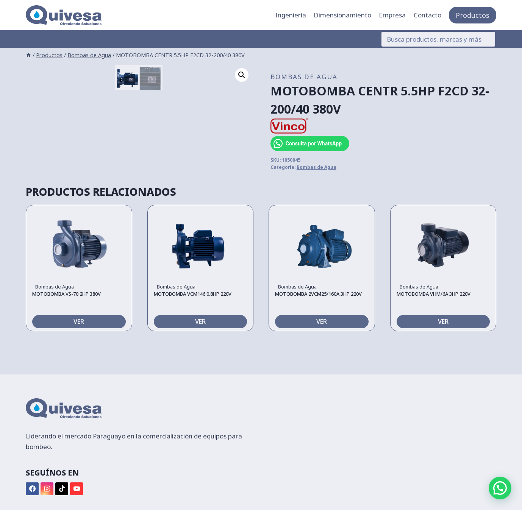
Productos (472, 15)
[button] (241, 75)
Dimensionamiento (342, 15)
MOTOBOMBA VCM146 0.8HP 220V (192, 321)
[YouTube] (76, 488)
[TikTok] (61, 488)
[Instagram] (47, 488)
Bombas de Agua (304, 76)
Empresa (392, 15)
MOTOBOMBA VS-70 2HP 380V (66, 321)
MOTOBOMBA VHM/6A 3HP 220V (433, 321)
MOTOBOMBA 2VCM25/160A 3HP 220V (318, 321)
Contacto (427, 15)
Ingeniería (290, 15)
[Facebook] (32, 488)
